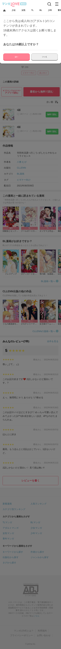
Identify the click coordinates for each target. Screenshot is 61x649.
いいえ (44, 57)
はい (16, 57)
